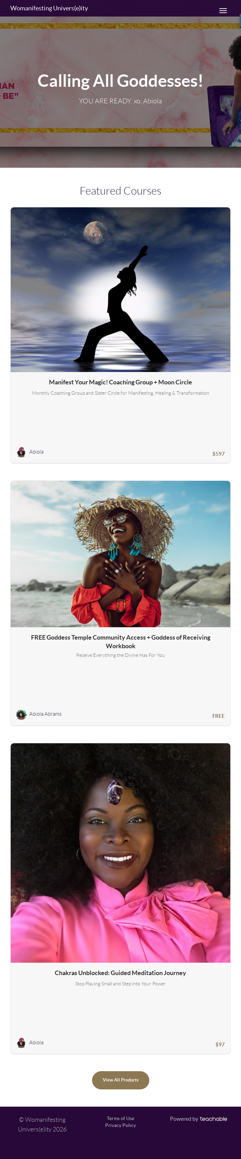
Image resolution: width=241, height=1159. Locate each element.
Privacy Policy (120, 1125)
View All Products (121, 1080)
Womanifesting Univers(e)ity (49, 8)
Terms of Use (120, 1118)
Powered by (198, 1119)
